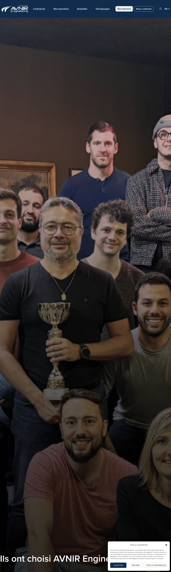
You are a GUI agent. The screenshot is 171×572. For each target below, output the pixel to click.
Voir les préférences (156, 565)
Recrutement (124, 9)
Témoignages (102, 9)
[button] (166, 545)
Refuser (135, 565)
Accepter (118, 565)
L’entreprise (39, 9)
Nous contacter (144, 9)
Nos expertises (61, 9)
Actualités (82, 9)
